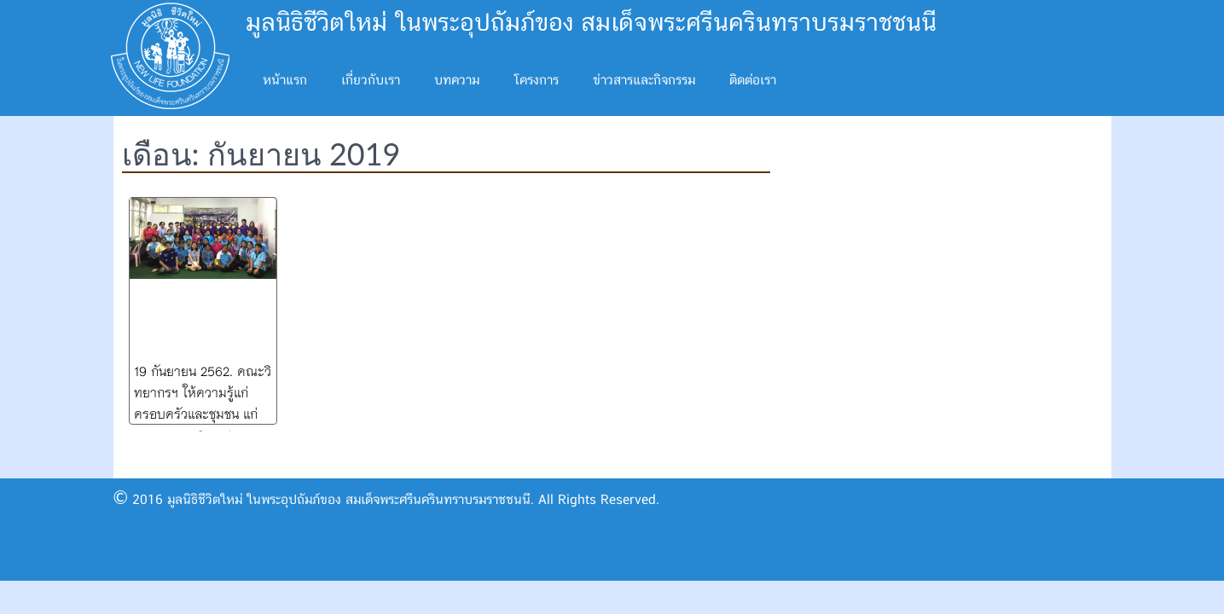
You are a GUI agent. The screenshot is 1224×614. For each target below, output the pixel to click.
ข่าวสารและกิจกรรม (644, 80)
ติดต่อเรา (752, 80)
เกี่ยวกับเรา (370, 80)
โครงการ (536, 80)
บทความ (456, 80)
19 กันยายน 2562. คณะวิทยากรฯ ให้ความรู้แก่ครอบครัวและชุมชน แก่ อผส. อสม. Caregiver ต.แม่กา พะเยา (202, 413)
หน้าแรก (285, 80)
